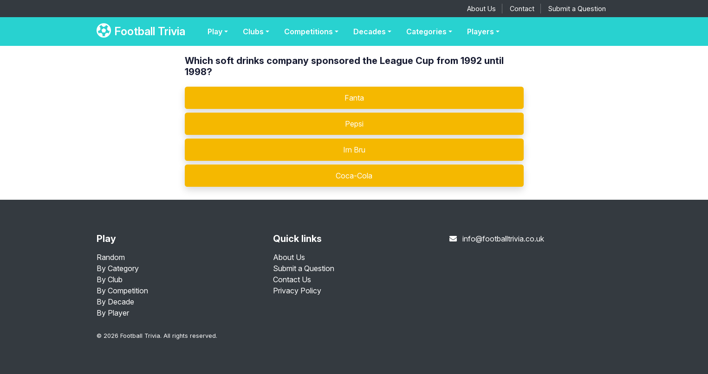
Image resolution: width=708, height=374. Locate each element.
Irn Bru (354, 149)
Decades (369, 31)
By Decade (115, 301)
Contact (522, 9)
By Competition (122, 290)
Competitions (308, 31)
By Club (110, 279)
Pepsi (354, 123)
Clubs (253, 31)
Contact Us (292, 279)
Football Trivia (141, 31)
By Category (118, 268)
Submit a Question (577, 9)
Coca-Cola (354, 175)
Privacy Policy (297, 290)
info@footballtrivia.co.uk (503, 238)
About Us (481, 9)
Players (480, 31)
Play (215, 31)
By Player (113, 312)
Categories (426, 31)
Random (111, 257)
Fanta (354, 97)
